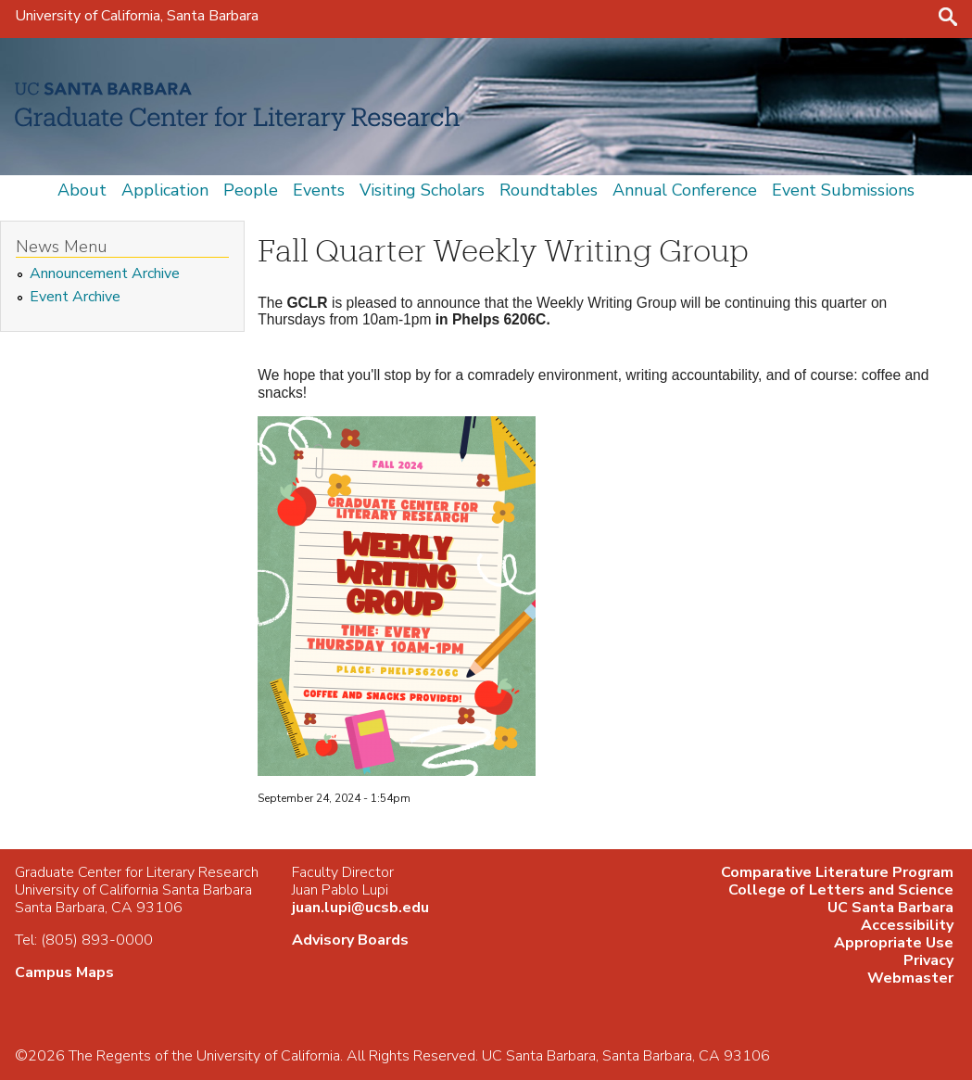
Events (319, 190)
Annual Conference (684, 190)
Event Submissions (843, 190)
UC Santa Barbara (890, 907)
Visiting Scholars (422, 190)
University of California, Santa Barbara (137, 16)
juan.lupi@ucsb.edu (360, 907)
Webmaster (910, 978)
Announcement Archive (105, 274)
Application (164, 190)
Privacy (928, 960)
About (82, 190)
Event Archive (75, 297)
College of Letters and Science (840, 890)
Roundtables (548, 190)
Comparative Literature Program (837, 872)
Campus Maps (64, 972)
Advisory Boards (350, 940)
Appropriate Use (893, 943)
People (250, 190)
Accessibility (907, 925)
